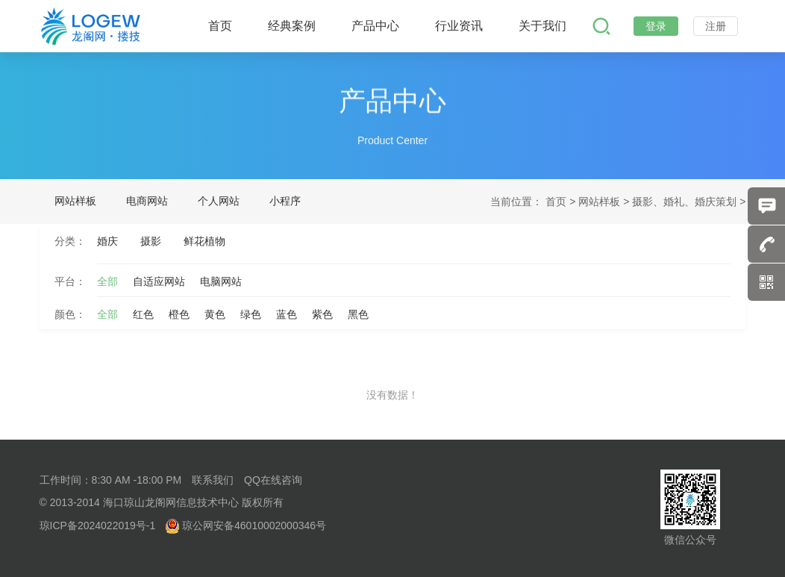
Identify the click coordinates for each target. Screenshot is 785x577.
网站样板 (75, 201)
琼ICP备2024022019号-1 (98, 525)
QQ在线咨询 (273, 480)
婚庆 (107, 241)
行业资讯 (459, 25)
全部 (107, 281)
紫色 (322, 314)
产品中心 (375, 25)
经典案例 (292, 25)
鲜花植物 (204, 241)
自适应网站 (159, 281)
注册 (715, 26)
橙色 (179, 314)
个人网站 (219, 201)
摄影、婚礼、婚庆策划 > (688, 202)
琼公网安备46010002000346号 (246, 525)
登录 (655, 26)
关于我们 (542, 25)
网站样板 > (605, 202)
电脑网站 (221, 281)
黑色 (358, 314)
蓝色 (286, 314)
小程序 (285, 201)
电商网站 (147, 201)
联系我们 (213, 480)
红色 (143, 314)
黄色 (214, 314)
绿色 (250, 314)
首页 (220, 25)
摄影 (150, 241)
